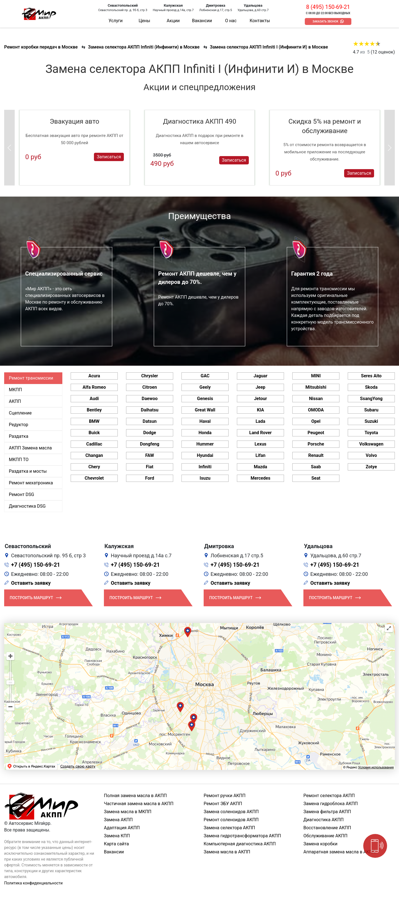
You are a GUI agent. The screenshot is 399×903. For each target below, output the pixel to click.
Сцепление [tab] (20, 413)
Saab (316, 466)
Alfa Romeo (94, 387)
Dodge (149, 432)
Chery (94, 466)
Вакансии (202, 20)
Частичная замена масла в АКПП (138, 803)
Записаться (109, 156)
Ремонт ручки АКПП (224, 795)
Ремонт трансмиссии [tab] (31, 378)
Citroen (149, 387)
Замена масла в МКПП (128, 811)
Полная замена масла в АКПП (135, 795)
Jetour (260, 398)
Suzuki (371, 421)
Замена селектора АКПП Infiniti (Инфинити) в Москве (144, 47)
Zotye (371, 466)
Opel (316, 421)
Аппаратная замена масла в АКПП (339, 851)
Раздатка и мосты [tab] (28, 471)
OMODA (316, 410)
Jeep (260, 387)
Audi (94, 398)
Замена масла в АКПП (227, 851)
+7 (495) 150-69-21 (35, 564)
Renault (315, 455)
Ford (149, 478)
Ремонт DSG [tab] (21, 494)
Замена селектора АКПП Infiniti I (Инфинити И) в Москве (269, 47)
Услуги (116, 20)
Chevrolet (94, 478)
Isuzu (205, 478)
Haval (205, 421)
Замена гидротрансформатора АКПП (242, 835)
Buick (94, 432)
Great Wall (205, 410)
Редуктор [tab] (18, 424)
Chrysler (149, 375)
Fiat (150, 466)
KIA (260, 410)
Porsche (316, 444)
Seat (315, 478)
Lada (260, 421)
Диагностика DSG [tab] (27, 506)
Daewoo (149, 398)
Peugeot (316, 432)
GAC (205, 375)
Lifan (260, 455)
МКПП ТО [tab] (19, 459)
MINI (316, 375)
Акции (173, 20)
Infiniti (205, 466)
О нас (230, 20)
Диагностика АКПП (323, 819)
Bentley (94, 410)
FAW (149, 455)
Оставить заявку (31, 583)
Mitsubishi (315, 387)
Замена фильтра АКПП (327, 811)
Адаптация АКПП (122, 827)
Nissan (316, 398)
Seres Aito (371, 375)
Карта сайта (116, 843)
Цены (144, 20)
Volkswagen (371, 444)
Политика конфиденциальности (33, 883)
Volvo (371, 455)
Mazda (260, 466)
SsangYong (371, 398)
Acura (94, 375)
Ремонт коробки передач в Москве (41, 47)
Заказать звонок (325, 21)
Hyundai (205, 455)
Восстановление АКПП (327, 827)
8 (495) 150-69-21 (328, 7)
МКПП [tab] (15, 389)
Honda (205, 432)
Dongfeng (149, 444)
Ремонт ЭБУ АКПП (223, 803)
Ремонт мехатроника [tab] (31, 482)
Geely (205, 387)
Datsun (150, 421)
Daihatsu (149, 410)
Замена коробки (320, 843)
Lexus (261, 444)
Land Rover (260, 432)
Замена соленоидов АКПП (231, 811)
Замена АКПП (118, 819)
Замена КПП (117, 835)
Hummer (205, 444)
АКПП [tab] (15, 401)
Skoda (371, 387)
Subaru (371, 410)
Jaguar (260, 375)
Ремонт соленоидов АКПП (231, 819)
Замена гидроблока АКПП (330, 803)
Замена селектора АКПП (229, 827)
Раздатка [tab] (18, 436)
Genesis (205, 398)
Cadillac (94, 444)
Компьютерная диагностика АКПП (240, 843)
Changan (94, 455)
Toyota (371, 432)
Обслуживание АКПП (325, 835)
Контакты (260, 20)
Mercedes (260, 478)
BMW (94, 421)
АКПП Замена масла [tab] (30, 448)
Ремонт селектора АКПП (329, 795)
